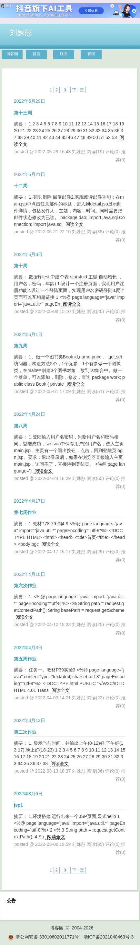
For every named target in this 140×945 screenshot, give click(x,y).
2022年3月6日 (28, 793)
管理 (91, 54)
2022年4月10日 (29, 574)
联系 (64, 54)
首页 (36, 54)
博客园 (12, 54)
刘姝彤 (21, 33)
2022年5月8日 (28, 254)
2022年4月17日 (29, 501)
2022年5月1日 (28, 334)
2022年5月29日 (29, 101)
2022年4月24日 (29, 414)
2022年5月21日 (29, 174)
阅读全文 (74, 224)
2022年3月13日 (29, 720)
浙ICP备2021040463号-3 (109, 936)
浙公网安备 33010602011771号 (43, 936)
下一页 (78, 90)
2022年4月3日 (28, 647)
